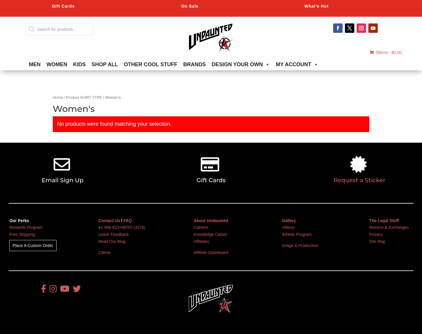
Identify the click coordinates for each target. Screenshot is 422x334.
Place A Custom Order (33, 245)
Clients (104, 252)
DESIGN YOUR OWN (241, 64)
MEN (35, 64)
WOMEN (57, 64)
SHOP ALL (105, 64)
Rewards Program (25, 227)
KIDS (79, 64)
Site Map (377, 241)
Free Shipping (22, 234)
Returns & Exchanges (389, 227)
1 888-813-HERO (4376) (123, 227)
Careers (201, 227)
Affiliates (201, 241)
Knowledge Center (210, 234)
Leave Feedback (113, 234)
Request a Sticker (359, 180)
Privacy (376, 234)
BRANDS (194, 64)
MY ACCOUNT (297, 64)
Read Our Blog (112, 241)
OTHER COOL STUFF (151, 64)
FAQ (127, 220)
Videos (288, 227)
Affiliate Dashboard (211, 252)
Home (58, 97)
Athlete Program (297, 234)
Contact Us (109, 220)
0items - (385, 52)
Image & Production (300, 245)
